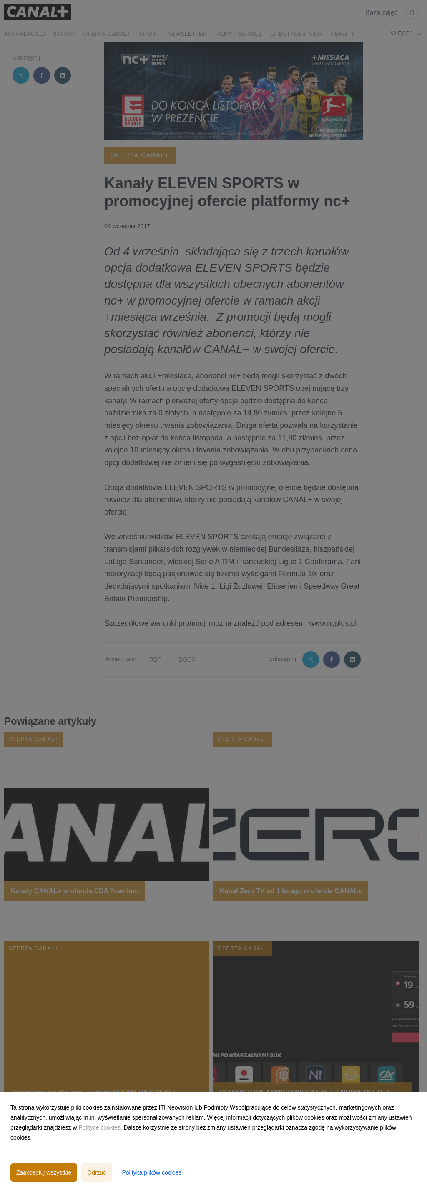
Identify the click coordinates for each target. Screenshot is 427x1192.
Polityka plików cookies (151, 1172)
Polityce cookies (99, 1127)
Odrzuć (96, 1172)
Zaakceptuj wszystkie (43, 1172)
